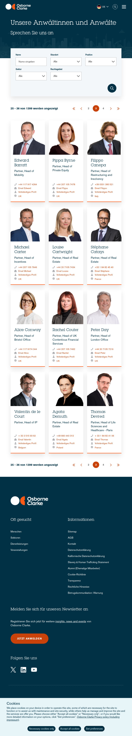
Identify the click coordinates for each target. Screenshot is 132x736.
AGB (70, 537)
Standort (54, 55)
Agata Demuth (60, 414)
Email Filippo (101, 188)
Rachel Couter (66, 330)
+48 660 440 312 (65, 436)
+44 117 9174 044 (27, 349)
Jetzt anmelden (29, 638)
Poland (59, 447)
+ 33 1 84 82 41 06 (104, 436)
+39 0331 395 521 (104, 184)
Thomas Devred (98, 414)
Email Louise (62, 271)
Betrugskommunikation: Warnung (85, 592)
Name (18, 55)
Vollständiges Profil (27, 192)
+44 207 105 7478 (65, 184)
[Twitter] (13, 669)
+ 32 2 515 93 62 (27, 436)
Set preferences (94, 728)
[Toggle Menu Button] (123, 6)
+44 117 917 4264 (27, 184)
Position (88, 55)
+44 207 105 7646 (27, 267)
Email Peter (100, 353)
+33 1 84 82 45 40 (104, 267)
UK (19, 196)
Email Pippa (62, 188)
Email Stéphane (102, 271)
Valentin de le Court (27, 414)
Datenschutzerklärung (79, 549)
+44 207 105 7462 (65, 349)
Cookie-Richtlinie (77, 574)
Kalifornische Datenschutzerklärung (86, 556)
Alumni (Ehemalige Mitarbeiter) (84, 568)
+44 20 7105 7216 (104, 349)
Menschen (16, 531)
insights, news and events (70, 621)
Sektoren (15, 537)
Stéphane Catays (99, 250)
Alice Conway (27, 330)
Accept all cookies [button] (69, 728)
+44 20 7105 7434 (65, 267)
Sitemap (72, 531)
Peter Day (100, 330)
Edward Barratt (21, 163)
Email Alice (23, 353)
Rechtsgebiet (56, 69)
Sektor (18, 69)
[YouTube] (34, 669)
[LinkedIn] (23, 669)
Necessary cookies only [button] (41, 728)
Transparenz (74, 580)
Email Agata (62, 439)
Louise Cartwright (63, 250)
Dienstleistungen (19, 543)
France (98, 279)
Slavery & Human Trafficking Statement (88, 562)
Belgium (22, 447)
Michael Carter (21, 250)
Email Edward (24, 188)
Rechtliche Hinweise (78, 586)
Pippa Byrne (64, 161)
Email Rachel (62, 353)
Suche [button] (115, 6)
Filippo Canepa (98, 163)
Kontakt (72, 543)
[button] (103, 7)
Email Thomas (101, 439)
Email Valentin (24, 439)
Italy (96, 196)
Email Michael (24, 271)
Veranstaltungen (19, 549)
